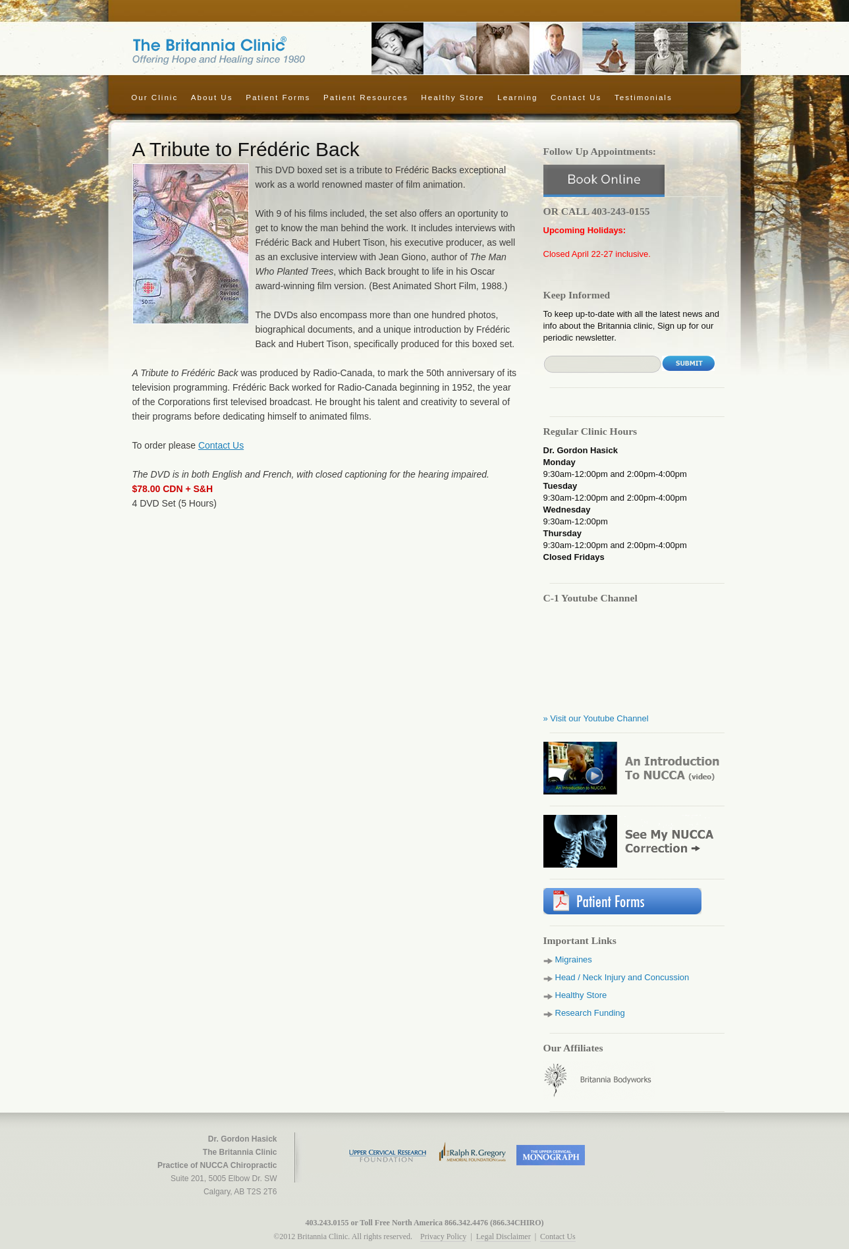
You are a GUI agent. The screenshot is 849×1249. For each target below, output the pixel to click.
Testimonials (643, 97)
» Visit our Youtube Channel (596, 718)
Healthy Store (452, 97)
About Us (212, 97)
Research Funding (590, 1013)
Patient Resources (365, 97)
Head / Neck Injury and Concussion (622, 977)
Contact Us (576, 97)
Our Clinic (154, 97)
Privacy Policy (443, 1236)
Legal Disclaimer (503, 1236)
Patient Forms (278, 97)
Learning (517, 97)
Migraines (573, 959)
